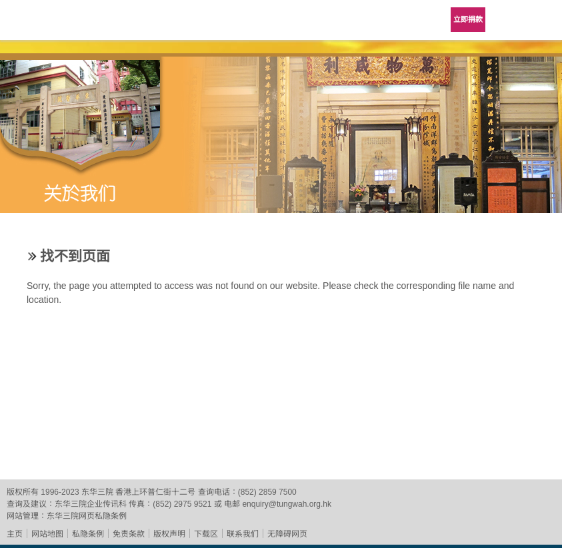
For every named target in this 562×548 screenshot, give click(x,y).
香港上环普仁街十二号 (155, 492)
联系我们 (243, 534)
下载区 (206, 534)
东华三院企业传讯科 (91, 504)
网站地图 (47, 534)
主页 (15, 534)
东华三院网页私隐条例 (87, 516)
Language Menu (509, 20)
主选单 (542, 20)
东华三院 (48, 24)
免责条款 (129, 534)
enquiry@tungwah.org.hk (286, 504)
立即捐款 (468, 19)
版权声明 (169, 534)
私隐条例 (88, 534)
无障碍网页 (287, 534)
